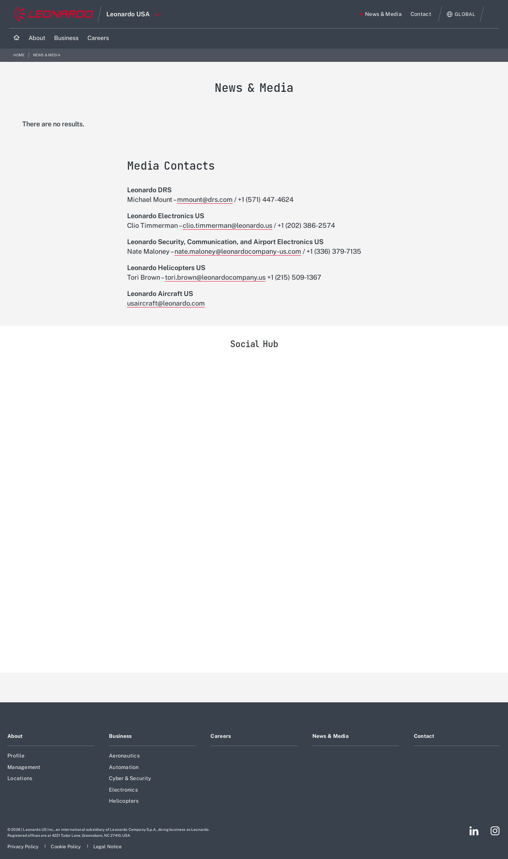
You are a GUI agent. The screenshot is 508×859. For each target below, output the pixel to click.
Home (19, 55)
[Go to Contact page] (421, 14)
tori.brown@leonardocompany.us (215, 277)
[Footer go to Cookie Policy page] (66, 846)
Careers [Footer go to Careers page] (220, 736)
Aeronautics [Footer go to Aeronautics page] (124, 756)
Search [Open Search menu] (492, 14)
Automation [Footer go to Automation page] (124, 767)
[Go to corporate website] (53, 14)
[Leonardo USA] (254, 510)
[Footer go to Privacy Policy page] (23, 846)
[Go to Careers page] (98, 38)
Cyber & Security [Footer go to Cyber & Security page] (130, 778)
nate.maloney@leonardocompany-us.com (238, 251)
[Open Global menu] (461, 14)
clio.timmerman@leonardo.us (227, 225)
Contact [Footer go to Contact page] (424, 736)
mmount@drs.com (205, 199)
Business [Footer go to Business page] (120, 736)
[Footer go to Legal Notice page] (107, 846)
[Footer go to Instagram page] (495, 830)
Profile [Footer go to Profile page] (15, 756)
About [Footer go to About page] (15, 736)
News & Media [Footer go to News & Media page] (330, 736)
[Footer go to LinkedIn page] (474, 830)
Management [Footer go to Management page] (24, 767)
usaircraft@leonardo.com (166, 303)
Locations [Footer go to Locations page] (19, 778)
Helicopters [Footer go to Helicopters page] (124, 801)
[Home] (16, 38)
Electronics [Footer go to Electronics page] (123, 790)
